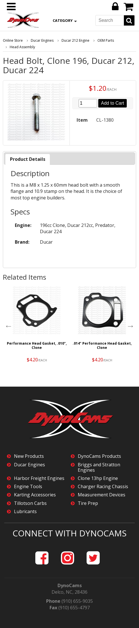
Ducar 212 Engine (75, 40)
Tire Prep (88, 503)
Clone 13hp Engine (98, 478)
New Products (29, 456)
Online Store (13, 40)
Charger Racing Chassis (103, 486)
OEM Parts (105, 40)
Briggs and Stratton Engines (99, 467)
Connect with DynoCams (69, 533)
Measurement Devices (101, 495)
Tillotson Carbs (30, 503)
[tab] (27, 159)
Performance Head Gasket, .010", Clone (37, 345)
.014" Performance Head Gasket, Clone (102, 345)
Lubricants (25, 511)
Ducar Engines (42, 40)
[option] (37, 325)
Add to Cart (112, 103)
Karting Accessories (35, 495)
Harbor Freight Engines (39, 478)
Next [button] (130, 326)
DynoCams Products (99, 456)
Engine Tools (28, 486)
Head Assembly (22, 47)
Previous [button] (8, 326)
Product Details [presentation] (27, 159)
